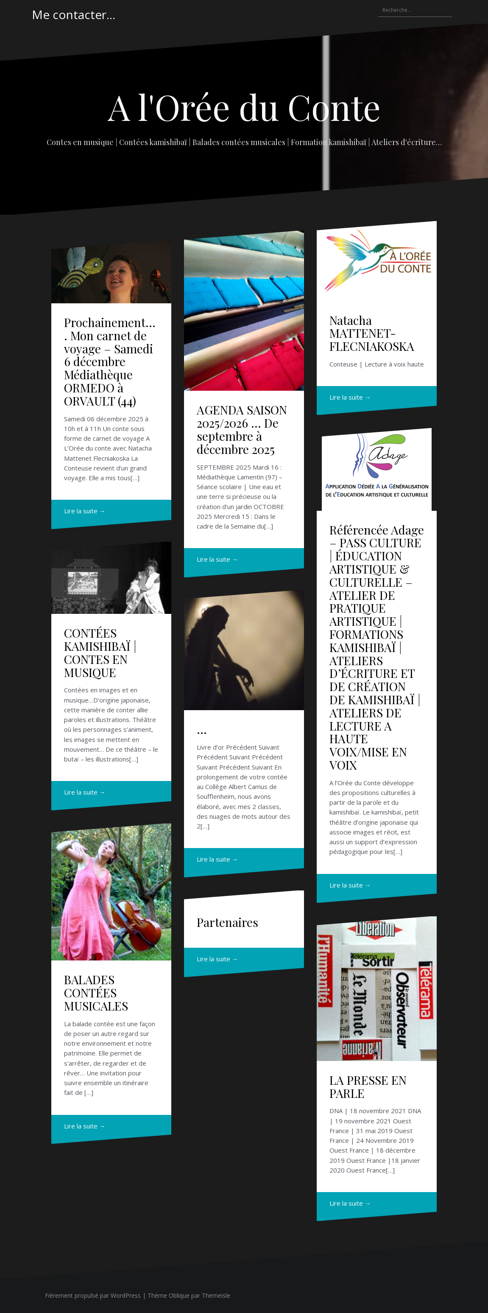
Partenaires (227, 922)
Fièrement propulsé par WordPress (93, 1295)
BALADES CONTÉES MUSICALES (96, 992)
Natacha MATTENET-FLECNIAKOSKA (371, 333)
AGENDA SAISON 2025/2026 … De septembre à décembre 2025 (242, 429)
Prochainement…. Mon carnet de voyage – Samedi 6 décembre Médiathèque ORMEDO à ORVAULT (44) (110, 361)
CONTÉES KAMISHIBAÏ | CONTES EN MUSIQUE (100, 652)
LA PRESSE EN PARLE (368, 1086)
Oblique (179, 1295)
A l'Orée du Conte (244, 106)
